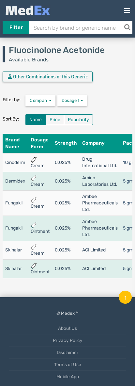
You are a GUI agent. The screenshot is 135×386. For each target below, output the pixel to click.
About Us (67, 328)
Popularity (78, 119)
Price (55, 119)
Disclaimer (67, 352)
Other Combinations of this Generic (48, 76)
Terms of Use (67, 364)
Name (35, 119)
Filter (16, 27)
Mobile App (67, 376)
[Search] (127, 27)
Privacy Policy (67, 340)
